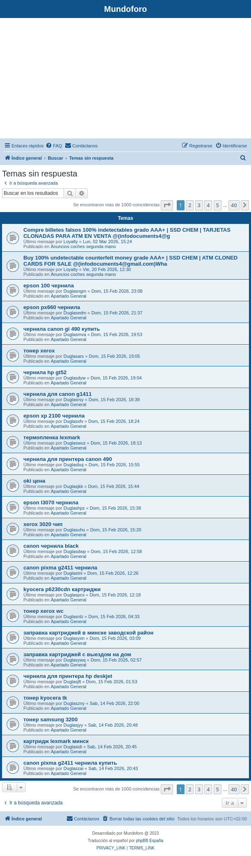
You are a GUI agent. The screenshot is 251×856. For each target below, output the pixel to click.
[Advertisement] (125, 79)
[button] (167, 205)
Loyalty (71, 241)
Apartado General (69, 296)
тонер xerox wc (43, 611)
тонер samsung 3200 (50, 719)
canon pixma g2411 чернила (60, 568)
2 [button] (189, 205)
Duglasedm (75, 312)
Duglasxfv (73, 421)
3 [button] (199, 205)
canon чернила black (51, 546)
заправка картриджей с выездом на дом (77, 654)
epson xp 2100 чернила (53, 416)
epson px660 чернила (51, 307)
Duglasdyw (75, 377)
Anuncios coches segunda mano (83, 246)
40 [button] (234, 205)
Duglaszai (73, 768)
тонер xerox (39, 351)
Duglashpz (74, 508)
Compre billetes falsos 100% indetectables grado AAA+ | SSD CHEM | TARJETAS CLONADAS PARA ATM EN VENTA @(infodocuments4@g (126, 233)
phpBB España (149, 840)
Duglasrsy (74, 399)
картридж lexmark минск (56, 741)
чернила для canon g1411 (57, 394)
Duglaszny (74, 703)
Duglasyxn (74, 638)
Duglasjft (72, 681)
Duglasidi (73, 746)
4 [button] (208, 205)
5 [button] (217, 205)
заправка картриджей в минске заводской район (88, 633)
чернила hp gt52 (44, 372)
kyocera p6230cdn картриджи (61, 589)
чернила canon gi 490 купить (61, 329)
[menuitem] (54, 146)
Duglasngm (75, 291)
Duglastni (73, 573)
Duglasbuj (74, 464)
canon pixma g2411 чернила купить (70, 763)
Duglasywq (75, 659)
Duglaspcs (74, 594)
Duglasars (74, 356)
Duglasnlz (73, 616)
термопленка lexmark (51, 437)
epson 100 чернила (48, 285)
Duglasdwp (75, 551)
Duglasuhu (74, 529)
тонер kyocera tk (45, 698)
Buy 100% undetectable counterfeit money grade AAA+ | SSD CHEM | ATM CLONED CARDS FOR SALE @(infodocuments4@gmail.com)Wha (130, 261)
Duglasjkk (73, 486)
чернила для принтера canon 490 (67, 459)
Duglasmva (75, 334)
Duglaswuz (75, 442)
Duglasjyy (73, 725)
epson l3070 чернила (50, 502)
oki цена (34, 481)
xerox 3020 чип (43, 524)
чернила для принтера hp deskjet (67, 676)
